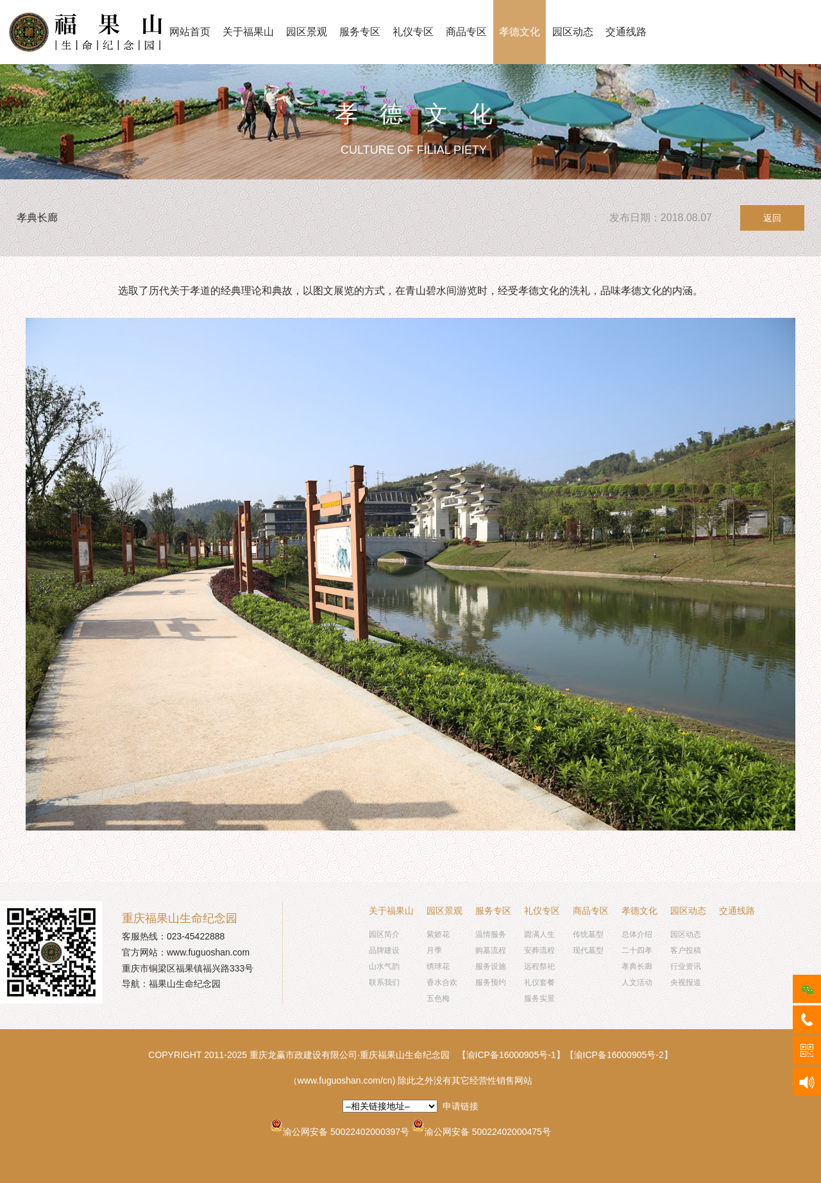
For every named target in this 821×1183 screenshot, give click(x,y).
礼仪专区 (413, 31)
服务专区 (359, 31)
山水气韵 (384, 966)
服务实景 (539, 998)
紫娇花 (438, 934)
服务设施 (490, 966)
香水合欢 (442, 982)
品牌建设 (384, 950)
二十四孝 (637, 950)
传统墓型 (588, 934)
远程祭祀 (539, 966)
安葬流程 (539, 950)
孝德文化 (519, 31)
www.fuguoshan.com (208, 952)
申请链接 (460, 1106)
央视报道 (685, 982)
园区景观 (306, 31)
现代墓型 (588, 950)
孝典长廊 (637, 966)
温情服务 (490, 934)
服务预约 (490, 982)
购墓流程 (490, 950)
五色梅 (438, 998)
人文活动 (637, 982)
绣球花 (438, 966)
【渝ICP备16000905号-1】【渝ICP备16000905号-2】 (565, 1055)
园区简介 (384, 934)
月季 (434, 950)
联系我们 (384, 982)
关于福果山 (248, 31)
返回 (772, 218)
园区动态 (572, 31)
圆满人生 (539, 934)
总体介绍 (637, 934)
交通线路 (626, 31)
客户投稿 (685, 950)
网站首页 (189, 31)
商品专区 (466, 31)
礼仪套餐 (539, 982)
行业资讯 (685, 966)
